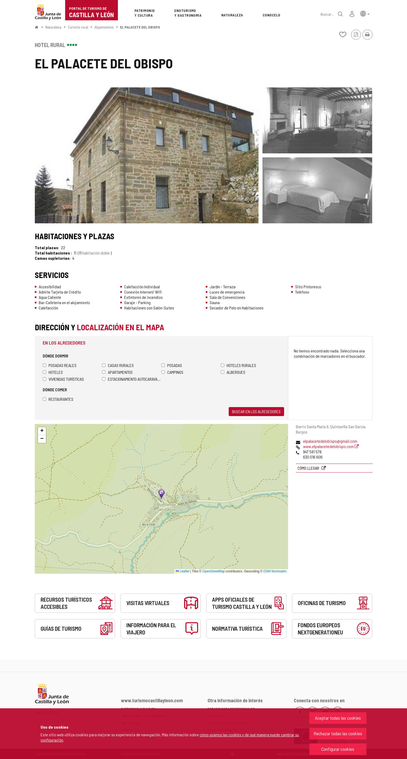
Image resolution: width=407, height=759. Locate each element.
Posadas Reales (59, 365)
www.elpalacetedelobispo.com (331, 446)
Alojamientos (104, 27)
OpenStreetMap (214, 571)
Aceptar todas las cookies (338, 718)
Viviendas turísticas (63, 378)
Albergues (233, 372)
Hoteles (53, 372)
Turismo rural (78, 27)
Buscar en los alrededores (256, 411)
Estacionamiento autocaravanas (131, 378)
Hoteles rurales (238, 365)
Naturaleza (53, 27)
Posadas (171, 365)
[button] (365, 13)
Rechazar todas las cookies (338, 733)
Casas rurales (118, 365)
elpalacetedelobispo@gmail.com (330, 441)
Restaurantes (58, 399)
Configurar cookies (337, 749)
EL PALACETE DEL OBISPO (140, 27)
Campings (172, 372)
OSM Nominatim (274, 571)
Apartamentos (117, 372)
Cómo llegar (309, 467)
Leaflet (182, 571)
